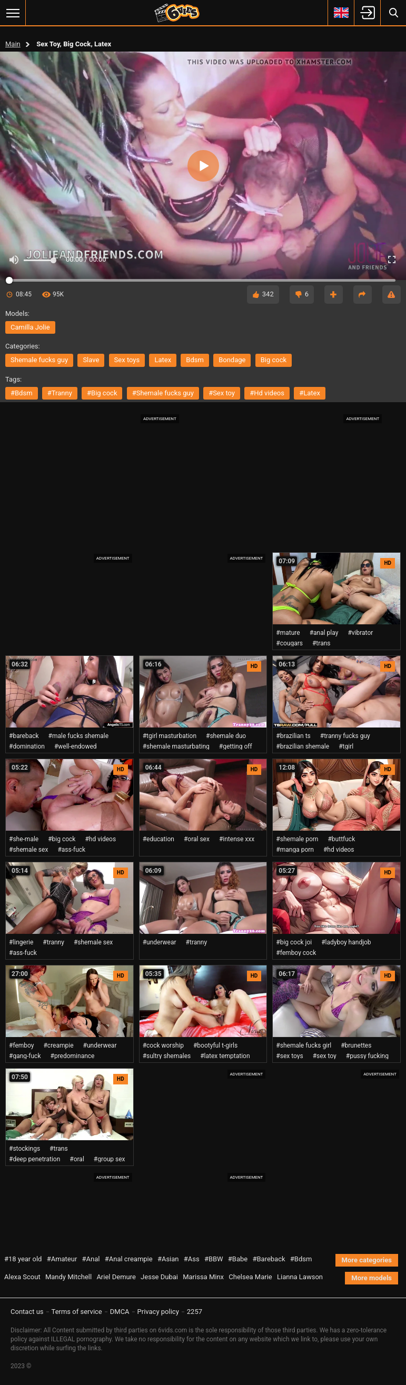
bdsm (195, 360)
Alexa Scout (22, 1277)
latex (162, 360)
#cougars (289, 643)
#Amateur (62, 1259)
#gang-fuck (25, 1056)
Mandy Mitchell (68, 1277)
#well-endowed (75, 746)
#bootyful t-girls (215, 1045)
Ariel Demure (116, 1277)
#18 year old (23, 1259)
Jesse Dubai (159, 1277)
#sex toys (289, 1056)
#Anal (91, 1259)
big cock (273, 360)
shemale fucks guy (39, 360)
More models (371, 1278)
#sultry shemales (167, 1056)
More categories (367, 1260)
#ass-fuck (71, 849)
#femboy (21, 1045)
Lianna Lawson (300, 1277)
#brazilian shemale (302, 746)
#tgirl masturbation (169, 736)
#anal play (324, 632)
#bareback (24, 736)
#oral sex (197, 839)
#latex (309, 393)
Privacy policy (158, 1312)
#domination (27, 746)
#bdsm (22, 393)
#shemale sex (28, 849)
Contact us (27, 1312)
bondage (232, 360)
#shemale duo (226, 736)
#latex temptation (225, 1056)
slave (91, 360)
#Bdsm (301, 1259)
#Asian (168, 1259)
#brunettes (356, 1045)
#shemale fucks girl (303, 1045)
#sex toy (222, 393)
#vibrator (360, 632)
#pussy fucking (367, 1056)
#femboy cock (296, 952)
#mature (288, 632)
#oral (77, 1159)
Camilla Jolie (30, 327)
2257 (194, 1312)
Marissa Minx (203, 1277)
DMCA (120, 1312)
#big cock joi (294, 942)
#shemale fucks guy (163, 393)
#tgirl (346, 746)
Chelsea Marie (250, 1277)
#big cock (102, 393)
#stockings (24, 1148)
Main (13, 44)
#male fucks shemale (78, 736)
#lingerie (21, 942)
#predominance (73, 1056)
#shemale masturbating (176, 746)
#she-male (23, 839)
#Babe (237, 1259)
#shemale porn (297, 839)
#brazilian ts (293, 736)
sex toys (127, 360)
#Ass (192, 1259)
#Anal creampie (129, 1259)
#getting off (235, 746)
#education (158, 839)
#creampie (58, 1045)
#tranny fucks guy (345, 736)
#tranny (59, 393)
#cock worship (163, 1045)
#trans (321, 643)
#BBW (213, 1259)
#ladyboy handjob (346, 942)
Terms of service (77, 1312)
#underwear (159, 942)
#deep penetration (34, 1159)
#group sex (109, 1159)
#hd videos (267, 393)
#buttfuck (341, 839)
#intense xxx (236, 839)
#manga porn (295, 849)
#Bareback (268, 1259)
